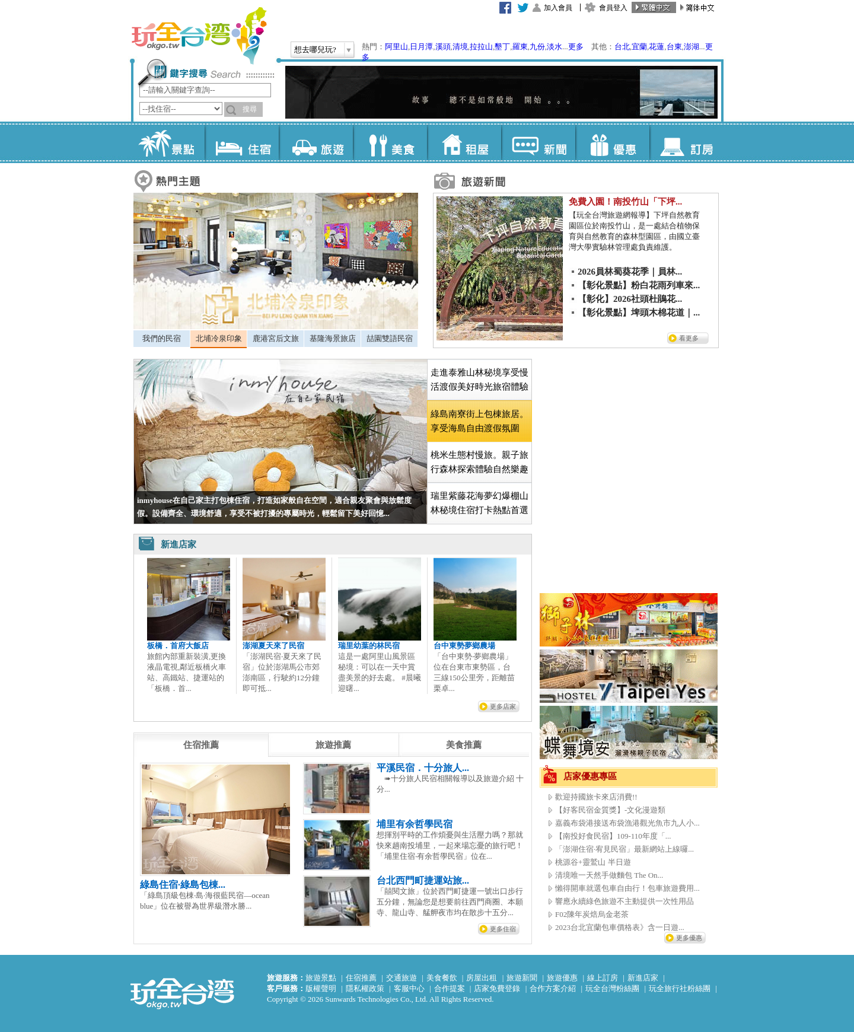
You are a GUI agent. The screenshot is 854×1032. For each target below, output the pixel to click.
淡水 (554, 46)
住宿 (242, 142)
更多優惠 (689, 937)
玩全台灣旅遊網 (198, 35)
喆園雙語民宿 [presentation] (390, 338)
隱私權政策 (365, 988)
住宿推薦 (361, 977)
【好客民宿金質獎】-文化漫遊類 (610, 809)
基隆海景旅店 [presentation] (333, 338)
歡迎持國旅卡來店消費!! (596, 796)
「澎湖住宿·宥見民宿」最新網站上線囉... (624, 849)
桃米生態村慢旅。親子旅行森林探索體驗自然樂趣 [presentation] (479, 462)
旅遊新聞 (521, 977)
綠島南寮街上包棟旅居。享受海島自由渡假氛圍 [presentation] (479, 421)
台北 (622, 46)
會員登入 (613, 8)
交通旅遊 (401, 977)
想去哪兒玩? (315, 49)
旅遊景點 (320, 977)
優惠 (612, 142)
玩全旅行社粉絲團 (679, 988)
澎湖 (691, 46)
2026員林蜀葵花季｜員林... (630, 271)
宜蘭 (639, 46)
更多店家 (503, 706)
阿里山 (396, 46)
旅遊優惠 (562, 977)
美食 (390, 142)
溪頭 (443, 46)
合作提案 (449, 988)
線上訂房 (602, 977)
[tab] (161, 338)
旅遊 (316, 142)
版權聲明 (320, 988)
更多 (576, 46)
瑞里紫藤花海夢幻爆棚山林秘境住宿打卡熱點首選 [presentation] (479, 503)
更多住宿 (503, 928)
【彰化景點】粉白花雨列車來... (639, 285)
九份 (537, 46)
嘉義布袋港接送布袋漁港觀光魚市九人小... (627, 822)
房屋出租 (481, 977)
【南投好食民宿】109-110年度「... (613, 836)
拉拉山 (481, 46)
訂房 (686, 142)
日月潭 (421, 46)
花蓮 (656, 46)
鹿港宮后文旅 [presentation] (276, 338)
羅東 (520, 46)
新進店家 (642, 977)
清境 (460, 46)
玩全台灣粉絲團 (612, 988)
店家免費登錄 (497, 988)
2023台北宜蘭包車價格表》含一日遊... (619, 927)
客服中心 (409, 988)
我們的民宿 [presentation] (161, 338)
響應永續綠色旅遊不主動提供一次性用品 (624, 901)
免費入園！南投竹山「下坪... (625, 201)
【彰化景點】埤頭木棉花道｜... (639, 312)
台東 (674, 46)
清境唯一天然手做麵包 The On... (609, 875)
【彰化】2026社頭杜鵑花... (630, 299)
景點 (167, 142)
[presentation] (201, 745)
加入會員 (558, 8)
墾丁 (502, 46)
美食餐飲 (441, 977)
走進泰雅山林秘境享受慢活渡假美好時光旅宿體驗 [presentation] (479, 379)
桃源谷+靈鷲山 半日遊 (593, 862)
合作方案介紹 (553, 988)
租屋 (464, 142)
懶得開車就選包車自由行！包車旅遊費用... (627, 888)
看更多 (689, 338)
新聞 (538, 142)
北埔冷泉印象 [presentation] (219, 338)
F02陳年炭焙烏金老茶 (592, 914)
